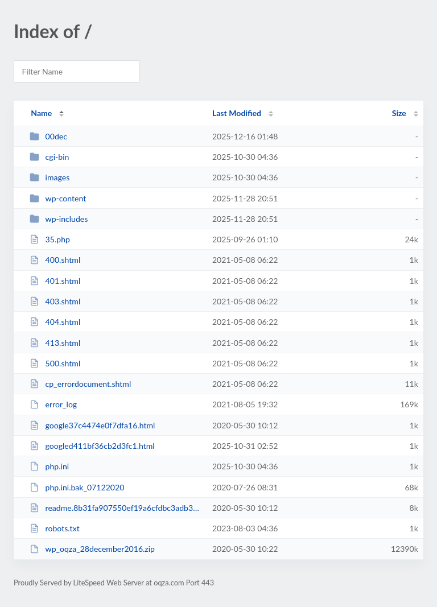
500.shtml (55, 363)
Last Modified (236, 113)
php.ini (49, 466)
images (49, 177)
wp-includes (59, 219)
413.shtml (55, 343)
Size (399, 113)
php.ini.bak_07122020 (77, 487)
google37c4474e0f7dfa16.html (92, 425)
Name (41, 113)
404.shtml (55, 322)
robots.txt (55, 528)
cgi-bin (49, 157)
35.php (50, 239)
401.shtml (55, 281)
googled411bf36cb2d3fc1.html (92, 446)
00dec (48, 136)
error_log (53, 404)
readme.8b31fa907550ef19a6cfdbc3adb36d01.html (115, 508)
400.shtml (55, 260)
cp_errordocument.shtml (80, 384)
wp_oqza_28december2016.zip (92, 549)
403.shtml (55, 301)
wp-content (58, 198)
